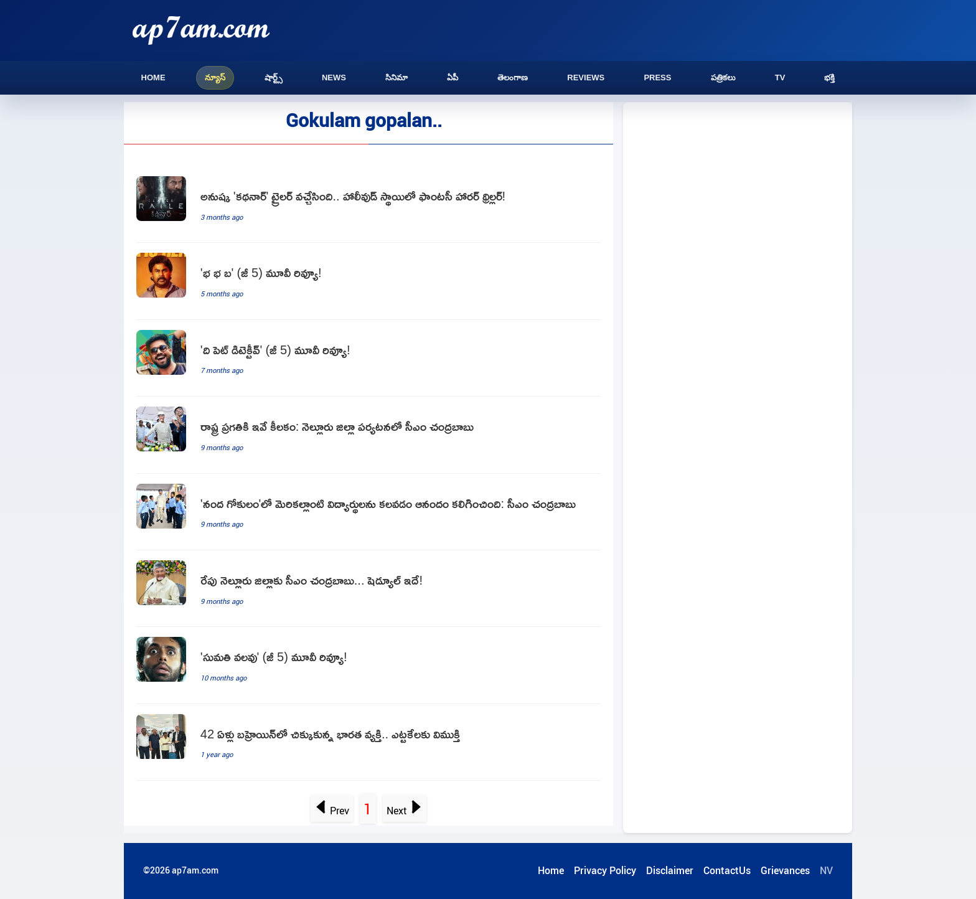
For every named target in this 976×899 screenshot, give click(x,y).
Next (404, 810)
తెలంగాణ (512, 77)
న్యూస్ (215, 77)
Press (657, 77)
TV (780, 77)
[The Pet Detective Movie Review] (368, 358)
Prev (332, 810)
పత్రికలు (723, 77)
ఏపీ (452, 77)
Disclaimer (669, 870)
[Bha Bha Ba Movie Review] (368, 281)
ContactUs (727, 870)
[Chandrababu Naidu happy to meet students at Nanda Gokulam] (368, 512)
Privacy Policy (605, 870)
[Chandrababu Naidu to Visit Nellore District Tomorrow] (368, 588)
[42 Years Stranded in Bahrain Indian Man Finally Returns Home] (368, 742)
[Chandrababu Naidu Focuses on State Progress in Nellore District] (368, 435)
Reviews (585, 77)
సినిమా (396, 77)
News (334, 77)
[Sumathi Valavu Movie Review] (368, 665)
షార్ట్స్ (274, 77)
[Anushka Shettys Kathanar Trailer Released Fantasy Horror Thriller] (368, 204)
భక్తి (829, 77)
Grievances (785, 870)
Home (153, 77)
